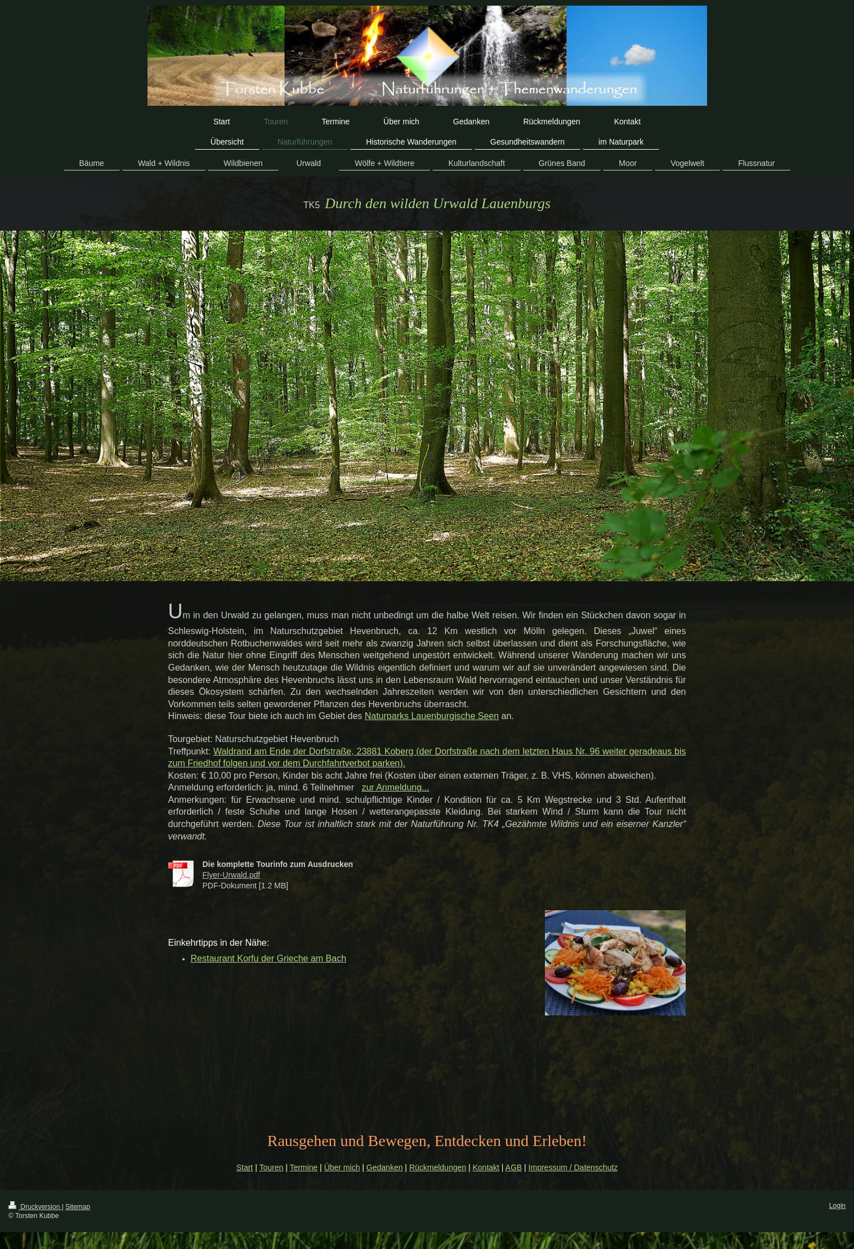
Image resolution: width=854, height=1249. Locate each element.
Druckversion (35, 1207)
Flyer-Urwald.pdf (232, 874)
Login (837, 1206)
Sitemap (77, 1207)
